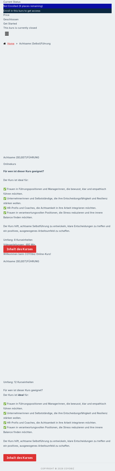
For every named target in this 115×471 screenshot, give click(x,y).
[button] (57, 34)
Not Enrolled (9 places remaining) (23, 6)
